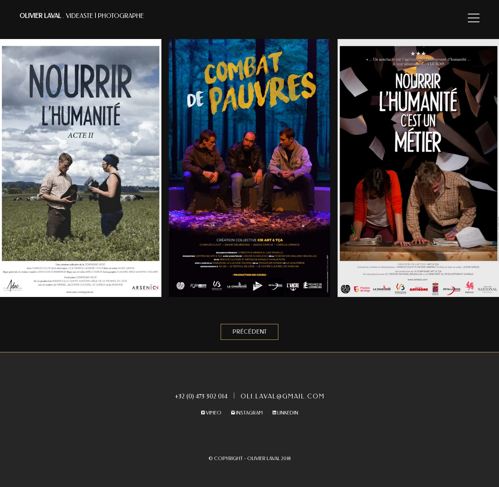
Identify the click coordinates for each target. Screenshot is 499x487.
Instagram (247, 413)
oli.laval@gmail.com (283, 396)
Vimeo (211, 413)
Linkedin (285, 413)
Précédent (249, 332)
